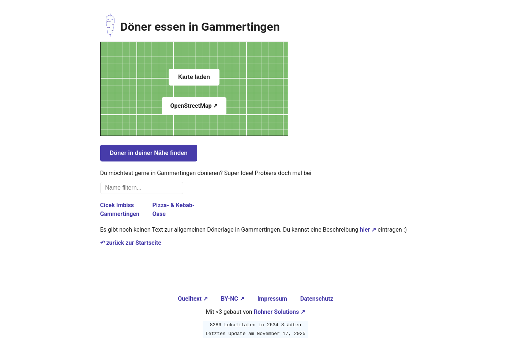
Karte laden (194, 77)
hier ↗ (368, 229)
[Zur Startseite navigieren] (110, 27)
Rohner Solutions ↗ (279, 311)
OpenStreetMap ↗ (194, 105)
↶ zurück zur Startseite (130, 242)
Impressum (273, 298)
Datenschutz (316, 298)
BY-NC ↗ (233, 298)
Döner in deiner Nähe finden (149, 153)
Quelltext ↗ (193, 298)
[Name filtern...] (142, 188)
